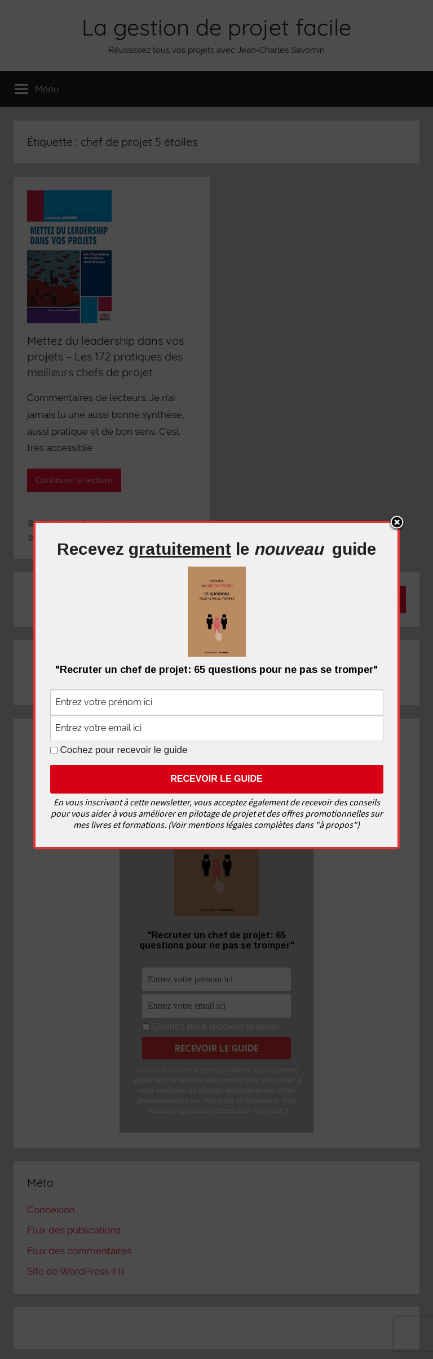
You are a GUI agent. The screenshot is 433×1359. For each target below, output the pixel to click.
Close (396, 523)
